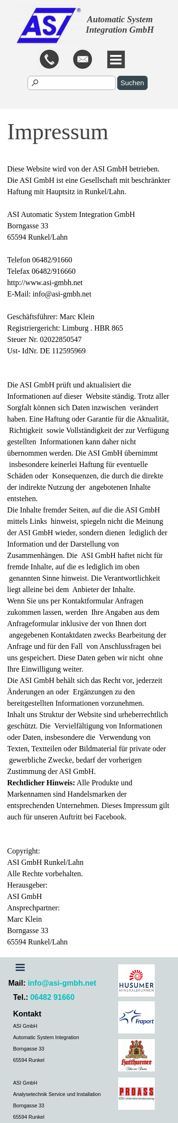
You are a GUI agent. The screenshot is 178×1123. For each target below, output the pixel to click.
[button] (82, 60)
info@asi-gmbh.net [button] (62, 983)
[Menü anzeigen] (116, 59)
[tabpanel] (88, 60)
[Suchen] (72, 83)
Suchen (132, 83)
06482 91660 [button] (52, 997)
